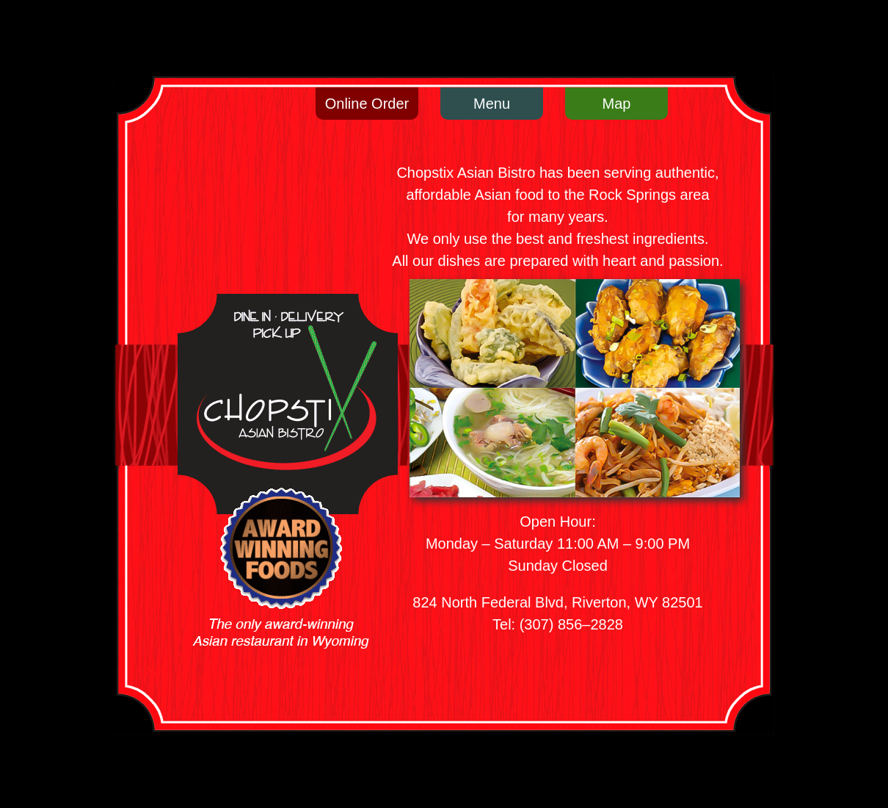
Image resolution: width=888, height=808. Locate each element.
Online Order (367, 103)
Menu (491, 103)
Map (617, 103)
